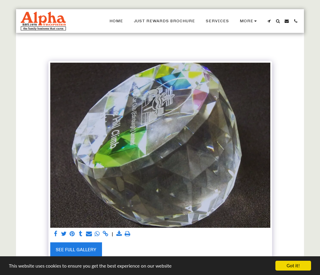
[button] (269, 21)
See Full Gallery (76, 249)
